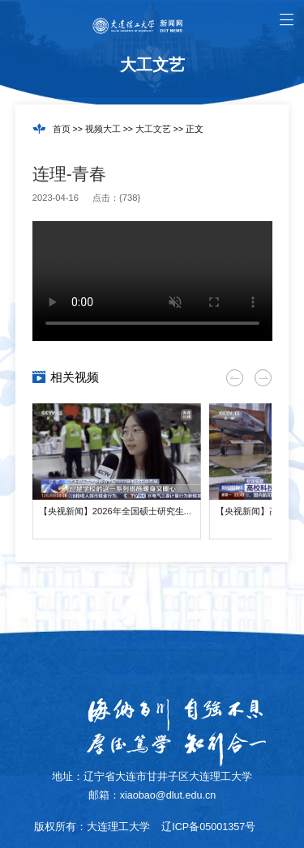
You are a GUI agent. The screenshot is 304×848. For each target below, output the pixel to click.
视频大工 (103, 129)
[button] (234, 377)
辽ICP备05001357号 (208, 827)
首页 (62, 129)
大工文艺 (153, 129)
